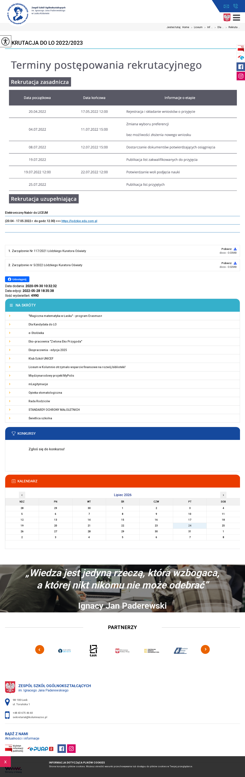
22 (122, 525)
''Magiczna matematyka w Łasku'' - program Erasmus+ (65, 316)
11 (223, 514)
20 (55, 525)
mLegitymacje (38, 384)
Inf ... (207, 27)
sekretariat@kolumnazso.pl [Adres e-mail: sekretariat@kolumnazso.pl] (30, 717)
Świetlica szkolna (40, 418)
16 (156, 519)
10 (189, 514)
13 (55, 519)
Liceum (195, 27)
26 (22, 531)
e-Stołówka (36, 333)
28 (89, 531)
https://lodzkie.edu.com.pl (79, 221)
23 (156, 525)
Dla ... (218, 27)
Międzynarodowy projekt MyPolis (51, 375)
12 (22, 519)
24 (189, 525)
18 (223, 519)
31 (189, 531)
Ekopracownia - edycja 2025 (48, 350)
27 (55, 531)
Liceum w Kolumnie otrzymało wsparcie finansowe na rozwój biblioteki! (77, 367)
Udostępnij (17, 279)
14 (89, 519)
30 (156, 531)
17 (189, 519)
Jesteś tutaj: (174, 27)
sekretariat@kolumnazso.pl (226, 6)
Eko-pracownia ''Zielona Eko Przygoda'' (55, 341)
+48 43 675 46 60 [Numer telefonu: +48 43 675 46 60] (23, 712)
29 (122, 531)
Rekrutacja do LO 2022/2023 (44, 43)
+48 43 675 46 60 (235, 6)
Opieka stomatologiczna (45, 392)
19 (22, 525)
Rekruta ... (232, 27)
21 (89, 525)
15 (122, 519)
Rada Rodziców (39, 401)
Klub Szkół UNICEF (41, 358)
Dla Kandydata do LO (43, 324)
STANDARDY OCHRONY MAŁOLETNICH (54, 409)
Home (185, 27)
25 (223, 525)
